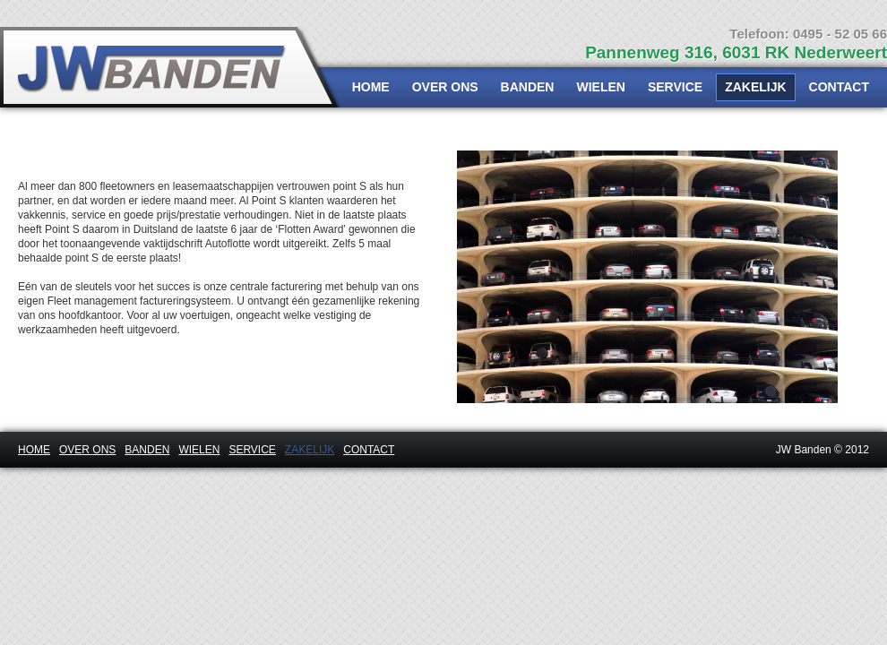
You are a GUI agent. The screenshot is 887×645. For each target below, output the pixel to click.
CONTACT (839, 87)
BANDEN (528, 87)
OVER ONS (445, 87)
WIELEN (600, 87)
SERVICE (675, 87)
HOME (371, 87)
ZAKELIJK (755, 87)
